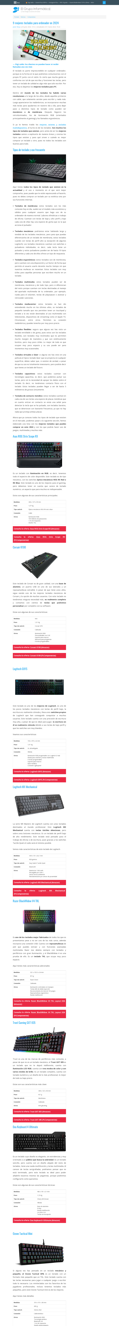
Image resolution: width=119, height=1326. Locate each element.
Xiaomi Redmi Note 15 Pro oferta (79, 2)
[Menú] (16, 2)
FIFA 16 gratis (64, 2)
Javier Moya (16, 27)
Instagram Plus (53, 2)
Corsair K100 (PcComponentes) (43, 655)
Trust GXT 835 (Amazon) (40, 1111)
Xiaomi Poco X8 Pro (41, 2)
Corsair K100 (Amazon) (39, 647)
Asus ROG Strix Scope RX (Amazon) (44, 529)
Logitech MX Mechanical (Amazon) (45, 882)
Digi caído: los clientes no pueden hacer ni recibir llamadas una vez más (36, 65)
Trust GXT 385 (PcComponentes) (43, 1120)
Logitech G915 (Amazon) (40, 771)
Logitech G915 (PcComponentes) (43, 780)
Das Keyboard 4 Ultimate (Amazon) (45, 1220)
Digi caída (31, 2)
